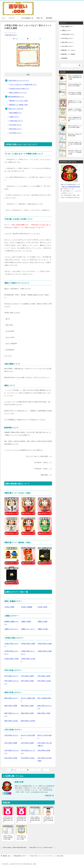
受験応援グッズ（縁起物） (68, 54)
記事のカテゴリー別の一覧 (15, 108)
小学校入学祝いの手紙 (11, 658)
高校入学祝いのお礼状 (28, 720)
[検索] (71, 65)
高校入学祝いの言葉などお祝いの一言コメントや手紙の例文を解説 (74, 152)
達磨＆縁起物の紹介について (16, 96)
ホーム (3, 18)
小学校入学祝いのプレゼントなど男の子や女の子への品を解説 (42, 847)
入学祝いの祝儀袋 (26, 607)
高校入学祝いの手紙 (43, 713)
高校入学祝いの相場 (10, 705)
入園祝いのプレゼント (11, 629)
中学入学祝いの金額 (43, 676)
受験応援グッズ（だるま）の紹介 (18, 100)
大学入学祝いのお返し (28, 758)
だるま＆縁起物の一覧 (27, 18)
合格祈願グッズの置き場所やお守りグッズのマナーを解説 (74, 110)
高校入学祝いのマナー (15, 129)
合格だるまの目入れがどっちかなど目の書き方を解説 (74, 126)
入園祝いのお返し (43, 629)
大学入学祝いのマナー (15, 133)
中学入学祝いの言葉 (27, 681)
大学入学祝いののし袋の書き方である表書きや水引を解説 (74, 93)
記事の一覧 (39, 18)
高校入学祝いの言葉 (27, 713)
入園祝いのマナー (14, 116)
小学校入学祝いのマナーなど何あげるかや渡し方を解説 (21, 837)
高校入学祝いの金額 (27, 705)
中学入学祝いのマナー (15, 125)
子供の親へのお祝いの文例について (19, 88)
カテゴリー (12, 18)
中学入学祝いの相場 (27, 676)
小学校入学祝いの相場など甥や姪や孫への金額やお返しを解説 (21, 819)
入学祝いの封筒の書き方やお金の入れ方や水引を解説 (74, 85)
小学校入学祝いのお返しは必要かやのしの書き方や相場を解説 (48, 819)
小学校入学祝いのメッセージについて (18, 80)
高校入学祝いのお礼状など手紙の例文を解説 (74, 135)
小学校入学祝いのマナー (11, 35)
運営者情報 (49, 18)
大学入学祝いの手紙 (10, 758)
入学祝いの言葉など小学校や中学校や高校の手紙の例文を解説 (35, 819)
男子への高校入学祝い (44, 698)
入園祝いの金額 (42, 621)
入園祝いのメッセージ (28, 629)
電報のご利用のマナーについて (18, 92)
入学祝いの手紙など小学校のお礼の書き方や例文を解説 (8, 837)
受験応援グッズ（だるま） (68, 50)
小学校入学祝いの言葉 (44, 651)
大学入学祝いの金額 (27, 743)
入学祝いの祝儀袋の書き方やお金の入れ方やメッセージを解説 (74, 119)
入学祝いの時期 (9, 607)
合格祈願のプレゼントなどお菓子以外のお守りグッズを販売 (74, 102)
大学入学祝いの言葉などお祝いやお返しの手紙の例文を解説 (74, 144)
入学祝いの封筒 (42, 607)
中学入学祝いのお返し (44, 681)
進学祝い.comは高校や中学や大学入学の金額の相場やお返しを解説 (75, 77)
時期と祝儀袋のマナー (15, 112)
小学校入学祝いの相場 (28, 643)
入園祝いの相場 (26, 621)
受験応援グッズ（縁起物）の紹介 (18, 104)
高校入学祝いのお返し (11, 720)
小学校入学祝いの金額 (44, 643)
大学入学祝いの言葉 (43, 750)
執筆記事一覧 (49, 795)
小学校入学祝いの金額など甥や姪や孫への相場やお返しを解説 (8, 819)
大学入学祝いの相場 (10, 743)
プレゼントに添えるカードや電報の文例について (23, 84)
